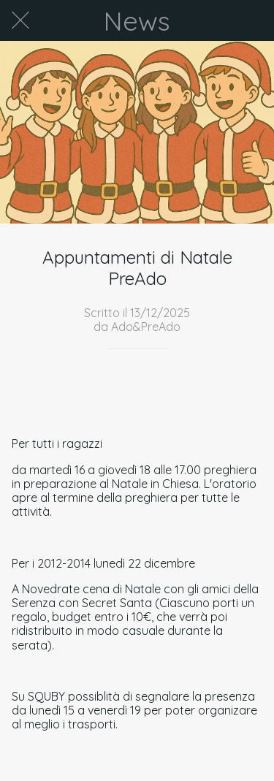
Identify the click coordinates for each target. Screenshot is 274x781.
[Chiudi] (20, 20)
